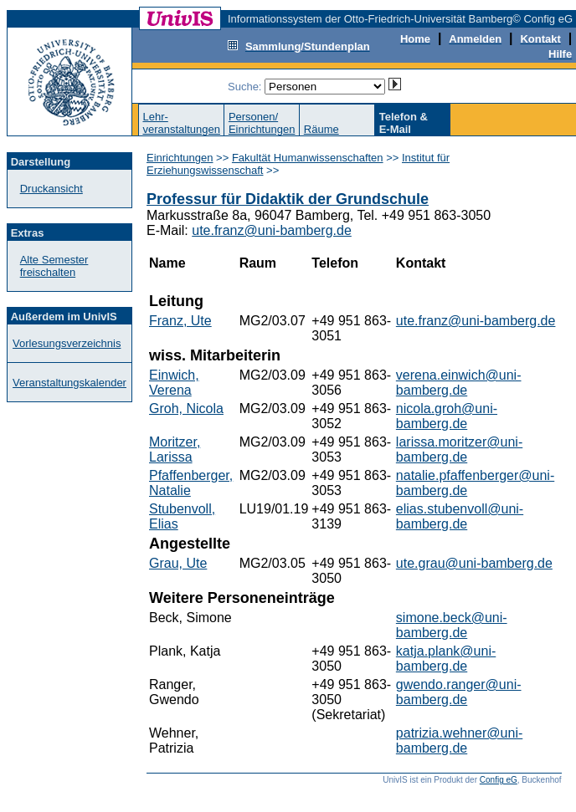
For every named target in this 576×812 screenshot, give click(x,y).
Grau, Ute (178, 563)
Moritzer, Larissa (174, 449)
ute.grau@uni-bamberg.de (474, 563)
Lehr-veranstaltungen (181, 122)
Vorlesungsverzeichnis (67, 343)
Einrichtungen (180, 157)
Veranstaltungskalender (69, 382)
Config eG (498, 779)
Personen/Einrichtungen (262, 122)
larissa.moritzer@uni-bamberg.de (459, 449)
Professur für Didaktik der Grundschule (288, 199)
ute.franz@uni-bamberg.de (272, 230)
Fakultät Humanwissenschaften (307, 157)
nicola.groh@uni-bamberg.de (446, 416)
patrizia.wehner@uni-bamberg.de (459, 740)
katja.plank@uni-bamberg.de (446, 658)
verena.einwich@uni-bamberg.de (459, 382)
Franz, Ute (180, 321)
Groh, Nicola (186, 408)
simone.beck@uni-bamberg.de (451, 625)
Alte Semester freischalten (54, 265)
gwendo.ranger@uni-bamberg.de (459, 692)
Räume (321, 129)
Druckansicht (51, 188)
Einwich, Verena (174, 382)
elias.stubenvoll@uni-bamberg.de (459, 516)
